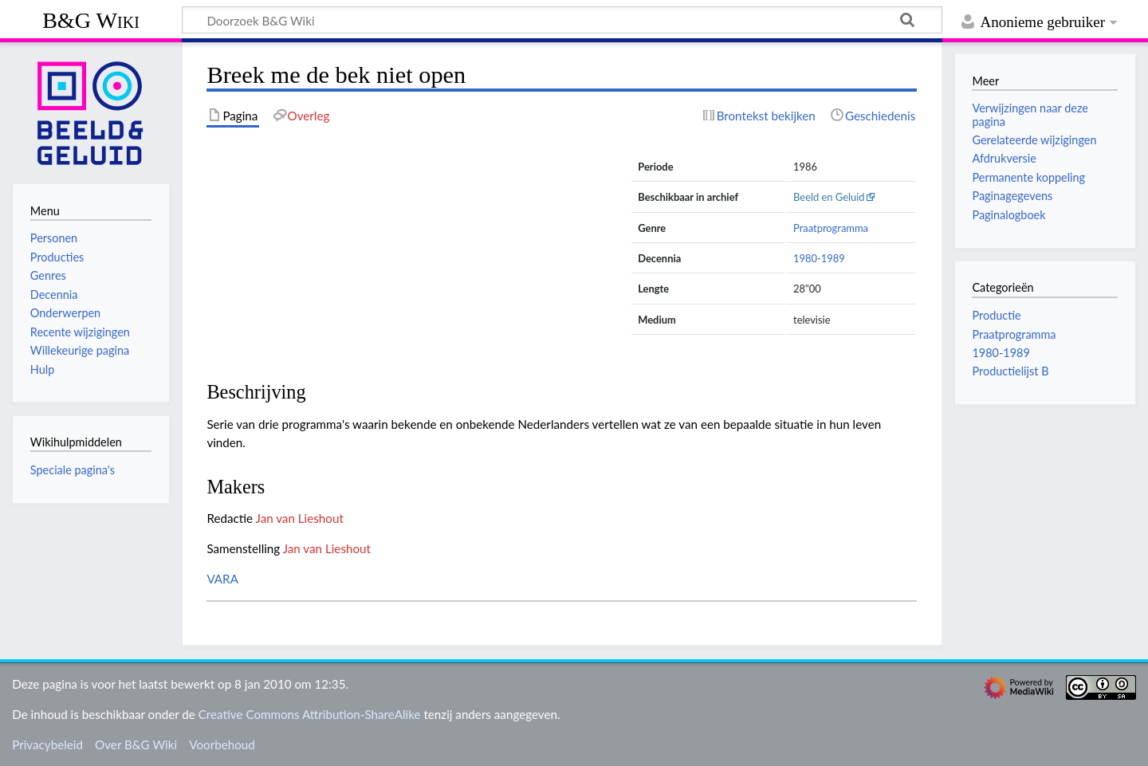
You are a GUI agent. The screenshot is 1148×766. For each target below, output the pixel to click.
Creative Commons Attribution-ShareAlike (310, 714)
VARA (222, 579)
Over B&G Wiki (136, 744)
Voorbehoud (221, 744)
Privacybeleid (47, 744)
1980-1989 (819, 258)
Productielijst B (1010, 371)
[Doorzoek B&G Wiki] (562, 20)
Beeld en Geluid (829, 197)
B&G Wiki (91, 20)
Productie (996, 315)
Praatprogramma (830, 228)
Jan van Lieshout (300, 518)
